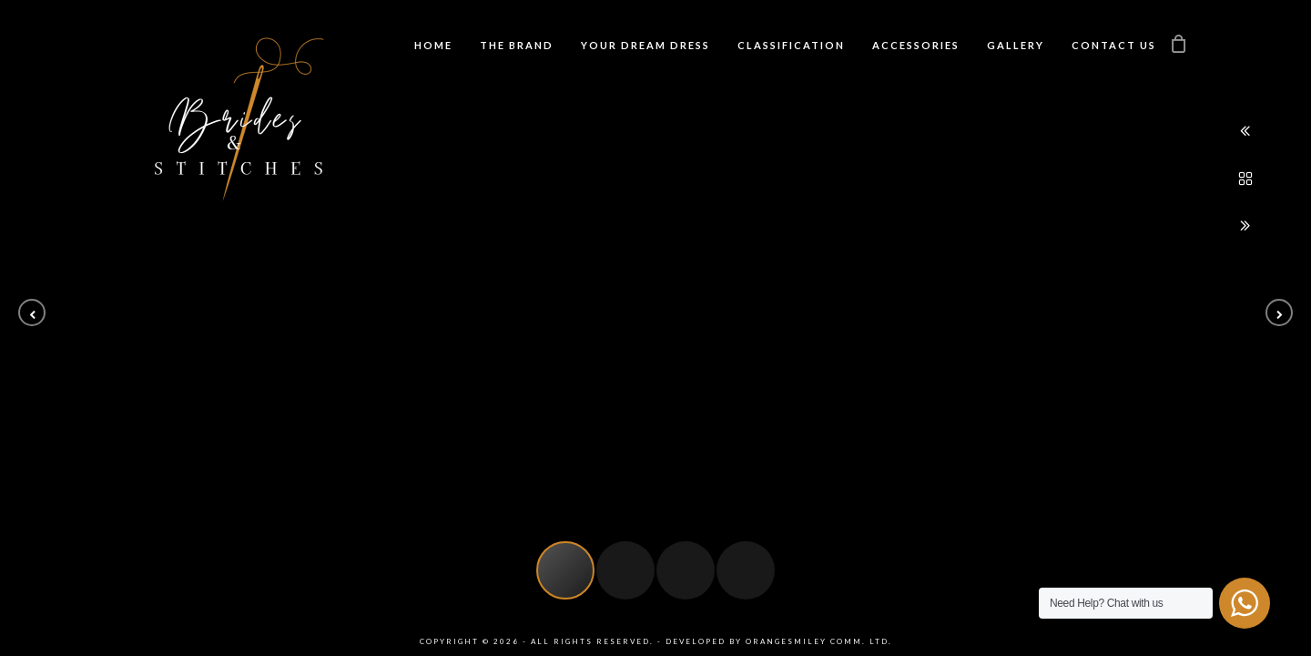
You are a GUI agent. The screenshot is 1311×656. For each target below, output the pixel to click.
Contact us (1114, 45)
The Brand (517, 45)
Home (433, 45)
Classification (791, 45)
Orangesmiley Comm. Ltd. (819, 641)
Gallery (1015, 45)
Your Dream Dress (645, 45)
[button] (32, 312)
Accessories (916, 45)
